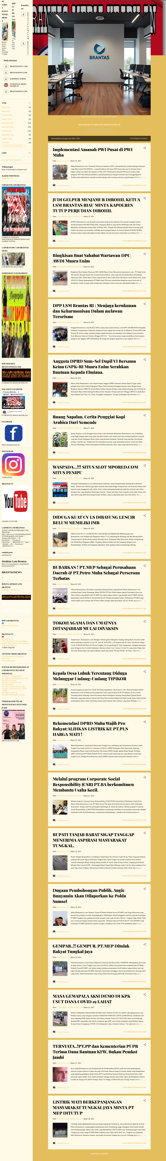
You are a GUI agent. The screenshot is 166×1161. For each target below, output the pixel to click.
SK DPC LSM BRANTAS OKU (14, 687)
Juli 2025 (5, 143)
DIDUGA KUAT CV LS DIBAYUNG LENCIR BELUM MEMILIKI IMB (94, 519)
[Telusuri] (149, 6)
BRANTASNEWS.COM (16, 607)
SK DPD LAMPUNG (10, 693)
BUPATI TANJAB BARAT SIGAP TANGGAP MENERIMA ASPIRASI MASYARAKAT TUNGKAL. (93, 840)
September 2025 (8, 135)
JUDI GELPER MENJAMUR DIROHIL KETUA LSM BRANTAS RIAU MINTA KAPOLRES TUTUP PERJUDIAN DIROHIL (96, 205)
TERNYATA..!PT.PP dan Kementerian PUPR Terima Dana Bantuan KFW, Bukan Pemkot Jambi (95, 1051)
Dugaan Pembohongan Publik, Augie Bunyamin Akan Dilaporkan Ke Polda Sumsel (89, 895)
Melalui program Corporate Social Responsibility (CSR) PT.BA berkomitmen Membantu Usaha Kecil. (93, 784)
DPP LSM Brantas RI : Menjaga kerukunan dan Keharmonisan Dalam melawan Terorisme (94, 311)
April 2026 (6, 107)
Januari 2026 (6, 119)
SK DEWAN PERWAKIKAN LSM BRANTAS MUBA (15, 679)
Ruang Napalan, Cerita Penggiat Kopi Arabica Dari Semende (89, 419)
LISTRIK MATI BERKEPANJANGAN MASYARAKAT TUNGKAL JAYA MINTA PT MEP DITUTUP (93, 1107)
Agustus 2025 (7, 139)
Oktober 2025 (7, 131)
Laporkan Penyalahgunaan (11, 160)
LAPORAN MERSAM (10, 590)
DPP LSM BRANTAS (10, 626)
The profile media (8, 661)
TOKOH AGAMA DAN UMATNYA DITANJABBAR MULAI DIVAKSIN (85, 625)
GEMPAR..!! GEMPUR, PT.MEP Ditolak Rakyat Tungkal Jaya (91, 948)
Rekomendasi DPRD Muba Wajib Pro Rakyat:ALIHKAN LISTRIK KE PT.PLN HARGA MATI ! (90, 728)
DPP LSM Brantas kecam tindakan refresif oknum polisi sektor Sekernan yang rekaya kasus (16, 643)
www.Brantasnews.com (134, 185)
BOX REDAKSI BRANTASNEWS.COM (99, 130)
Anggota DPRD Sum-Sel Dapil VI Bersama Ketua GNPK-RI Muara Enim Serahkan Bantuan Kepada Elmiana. (94, 366)
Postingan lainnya (99, 1154)
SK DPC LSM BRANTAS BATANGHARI (11, 683)
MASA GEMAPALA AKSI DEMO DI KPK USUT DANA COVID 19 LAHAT (91, 998)
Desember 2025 (7, 123)
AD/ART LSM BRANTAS (12, 676)
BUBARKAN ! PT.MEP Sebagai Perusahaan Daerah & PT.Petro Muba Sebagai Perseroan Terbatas (96, 572)
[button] (144, 148)
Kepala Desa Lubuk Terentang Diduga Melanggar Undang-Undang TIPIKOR (90, 675)
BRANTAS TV (7, 179)
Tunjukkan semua (138, 138)
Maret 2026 (6, 111)
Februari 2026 (7, 115)
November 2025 (8, 127)
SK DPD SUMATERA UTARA (13, 695)
